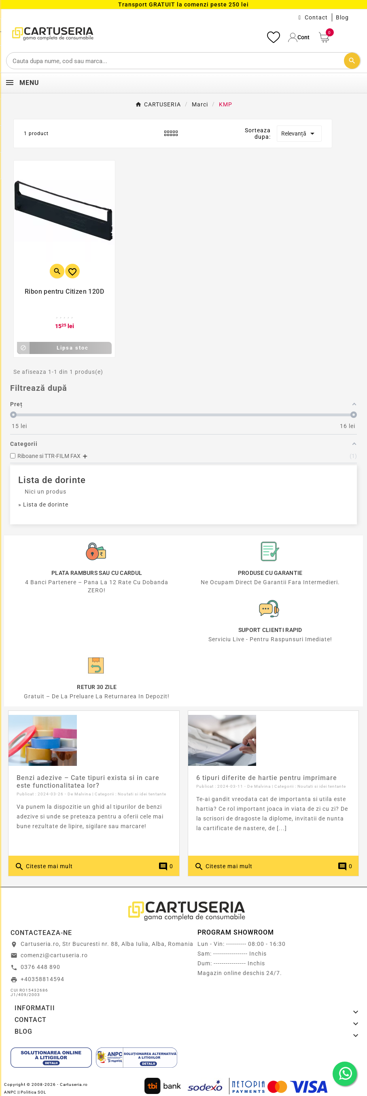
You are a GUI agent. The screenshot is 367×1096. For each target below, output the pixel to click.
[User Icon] (299, 37)
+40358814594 (42, 979)
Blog (342, 17)
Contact (316, 17)
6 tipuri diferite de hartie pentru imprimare (266, 778)
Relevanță (299, 133)
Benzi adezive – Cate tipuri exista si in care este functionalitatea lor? (88, 781)
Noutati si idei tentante (142, 794)
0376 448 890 (40, 967)
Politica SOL (33, 1092)
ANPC (10, 1092)
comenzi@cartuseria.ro (54, 955)
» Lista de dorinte (43, 504)
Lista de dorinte (52, 480)
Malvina (82, 794)
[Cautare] (183, 61)
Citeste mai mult (44, 866)
